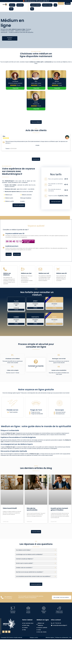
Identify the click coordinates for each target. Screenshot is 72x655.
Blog (32, 9)
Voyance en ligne (47, 5)
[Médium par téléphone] (5, 269)
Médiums (12, 5)
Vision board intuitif (10, 508)
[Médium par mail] (40, 269)
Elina (4, 136)
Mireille (36, 102)
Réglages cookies (34, 637)
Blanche (57, 81)
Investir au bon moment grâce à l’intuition (59, 509)
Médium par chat (26, 273)
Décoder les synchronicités (32, 509)
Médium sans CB (61, 273)
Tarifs (11, 9)
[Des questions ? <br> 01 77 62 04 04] (2, 597)
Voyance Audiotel (35, 5)
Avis (55, 5)
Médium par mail (44, 273)
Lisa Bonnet (15, 81)
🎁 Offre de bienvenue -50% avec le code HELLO (36, 1)
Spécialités (20, 5)
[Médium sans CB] (58, 269)
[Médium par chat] (22, 269)
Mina (36, 81)
